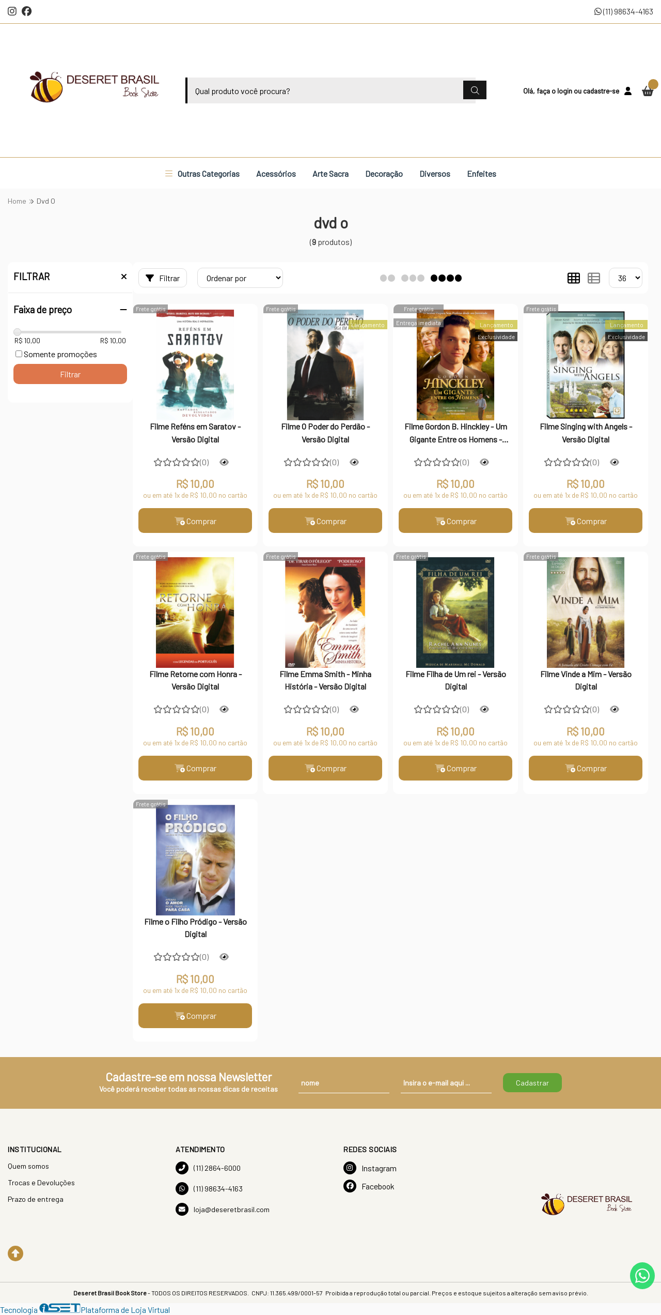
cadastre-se (601, 90)
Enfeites (481, 173)
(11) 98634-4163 (623, 11)
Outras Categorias (202, 173)
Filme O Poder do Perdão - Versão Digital (325, 432)
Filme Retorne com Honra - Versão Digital (195, 680)
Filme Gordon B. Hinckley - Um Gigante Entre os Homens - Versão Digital (455, 433)
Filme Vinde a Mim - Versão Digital (586, 680)
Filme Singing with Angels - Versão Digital (586, 432)
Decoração (384, 173)
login (565, 90)
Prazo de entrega (36, 1199)
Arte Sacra (330, 173)
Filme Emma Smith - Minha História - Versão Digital (325, 680)
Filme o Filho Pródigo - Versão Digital (195, 927)
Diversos (434, 173)
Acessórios (276, 173)
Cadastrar (532, 1082)
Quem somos (28, 1165)
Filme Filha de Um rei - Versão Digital (455, 680)
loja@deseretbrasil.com (223, 1209)
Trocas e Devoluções (41, 1182)
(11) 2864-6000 (208, 1167)
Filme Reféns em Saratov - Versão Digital (195, 432)
